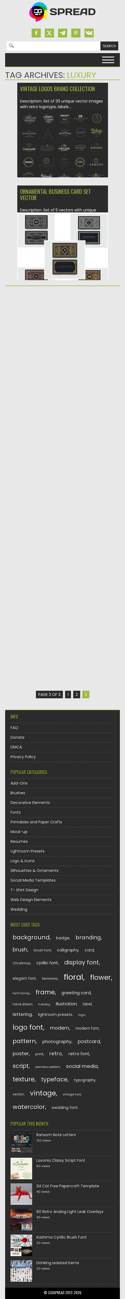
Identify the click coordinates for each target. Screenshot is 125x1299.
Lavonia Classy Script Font (60, 1160)
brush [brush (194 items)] (20, 949)
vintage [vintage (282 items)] (43, 1093)
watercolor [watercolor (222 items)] (29, 1107)
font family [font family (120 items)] (21, 993)
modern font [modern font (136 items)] (87, 1028)
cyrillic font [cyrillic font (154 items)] (47, 963)
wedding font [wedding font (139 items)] (65, 1107)
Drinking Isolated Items (57, 1263)
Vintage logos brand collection (57, 88)
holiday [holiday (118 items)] (44, 1004)
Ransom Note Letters (56, 1135)
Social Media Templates (33, 880)
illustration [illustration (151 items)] (66, 1004)
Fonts (16, 812)
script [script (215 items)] (21, 1066)
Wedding (19, 909)
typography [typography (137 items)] (85, 1080)
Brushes (18, 793)
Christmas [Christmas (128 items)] (22, 963)
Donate (18, 737)
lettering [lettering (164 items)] (22, 1014)
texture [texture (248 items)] (24, 1079)
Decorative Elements (30, 802)
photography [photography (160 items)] (57, 1042)
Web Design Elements (31, 899)
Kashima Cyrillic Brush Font (61, 1237)
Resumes (19, 841)
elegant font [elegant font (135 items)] (24, 978)
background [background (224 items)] (31, 937)
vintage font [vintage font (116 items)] (72, 1094)
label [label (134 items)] (87, 1004)
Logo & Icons (23, 861)
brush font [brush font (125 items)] (42, 950)
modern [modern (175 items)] (59, 1028)
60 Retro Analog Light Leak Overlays (69, 1211)
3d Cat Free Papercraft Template (67, 1186)
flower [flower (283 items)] (100, 977)
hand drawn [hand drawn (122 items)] (22, 1004)
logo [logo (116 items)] (81, 1015)
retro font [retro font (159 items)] (78, 1054)
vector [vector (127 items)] (18, 1094)
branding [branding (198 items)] (88, 937)
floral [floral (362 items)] (73, 976)
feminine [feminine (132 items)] (50, 978)
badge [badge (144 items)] (62, 938)
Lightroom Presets (28, 851)
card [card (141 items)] (89, 950)
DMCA (16, 747)
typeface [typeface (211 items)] (54, 1079)
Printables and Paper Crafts (36, 822)
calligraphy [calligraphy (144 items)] (68, 950)
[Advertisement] (62, 356)
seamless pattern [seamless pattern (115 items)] (47, 1067)
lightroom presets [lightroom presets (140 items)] (55, 1014)
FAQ (14, 727)
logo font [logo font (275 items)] (28, 1027)
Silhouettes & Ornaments (35, 870)
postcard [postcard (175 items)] (89, 1041)
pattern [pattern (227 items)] (24, 1041)
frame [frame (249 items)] (45, 992)
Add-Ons (19, 783)
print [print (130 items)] (39, 1054)
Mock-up (19, 831)
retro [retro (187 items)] (55, 1053)
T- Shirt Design (24, 890)
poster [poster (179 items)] (21, 1053)
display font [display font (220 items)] (81, 962)
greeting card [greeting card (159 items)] (76, 993)
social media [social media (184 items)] (82, 1066)
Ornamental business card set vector (55, 194)
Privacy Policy (23, 757)
